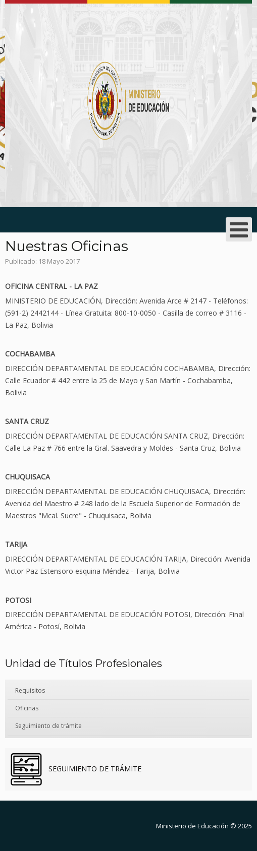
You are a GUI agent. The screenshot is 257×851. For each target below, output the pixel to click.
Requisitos (30, 690)
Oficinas (26, 708)
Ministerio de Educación (192, 825)
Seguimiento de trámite (48, 725)
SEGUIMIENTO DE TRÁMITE (93, 768)
